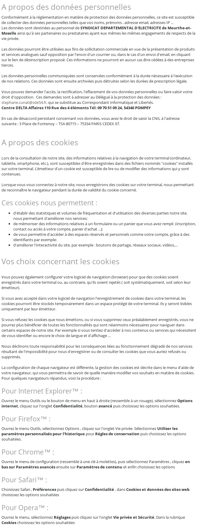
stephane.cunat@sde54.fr (23, 102)
